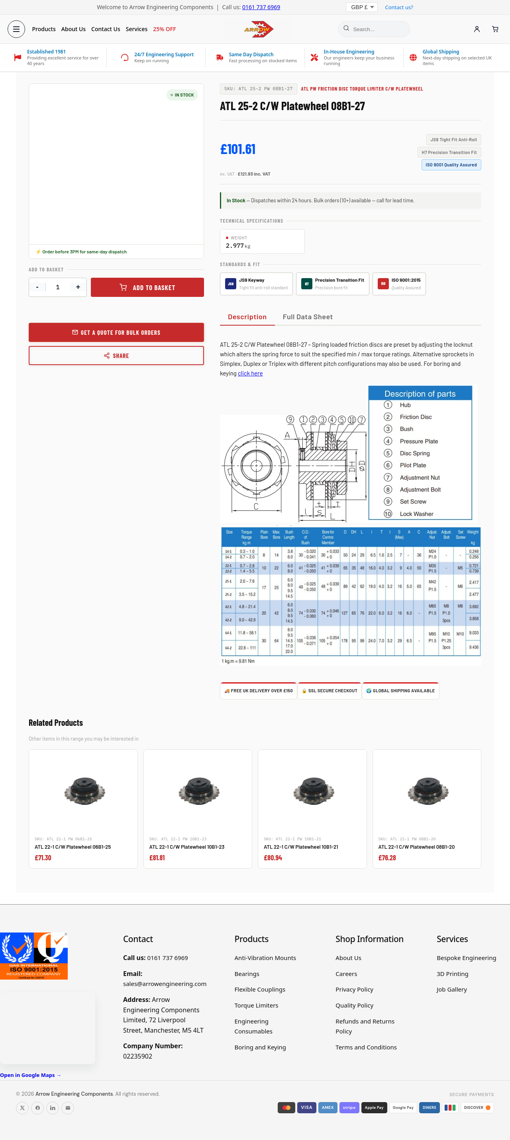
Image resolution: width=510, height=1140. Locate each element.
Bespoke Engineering (466, 958)
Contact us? (399, 7)
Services (139, 29)
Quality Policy (354, 1005)
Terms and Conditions (366, 1047)
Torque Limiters (257, 1005)
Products (46, 29)
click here (250, 373)
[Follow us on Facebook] (37, 1108)
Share (116, 355)
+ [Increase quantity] (78, 287)
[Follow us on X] (22, 1108)
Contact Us (108, 29)
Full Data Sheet (308, 316)
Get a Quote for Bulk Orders (121, 332)
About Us (75, 29)
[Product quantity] (58, 287)
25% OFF (166, 29)
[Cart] (493, 29)
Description (247, 316)
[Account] (475, 29)
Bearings (247, 974)
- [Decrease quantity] (37, 287)
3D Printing (453, 974)
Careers (346, 974)
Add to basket (154, 287)
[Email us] (67, 1108)
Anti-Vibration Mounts (265, 958)
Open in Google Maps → (30, 1075)
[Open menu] (18, 29)
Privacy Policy (354, 989)
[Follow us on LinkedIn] (52, 1108)
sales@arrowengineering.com (165, 984)
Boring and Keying (260, 1047)
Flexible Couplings (260, 989)
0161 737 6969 (261, 7)
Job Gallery (452, 989)
